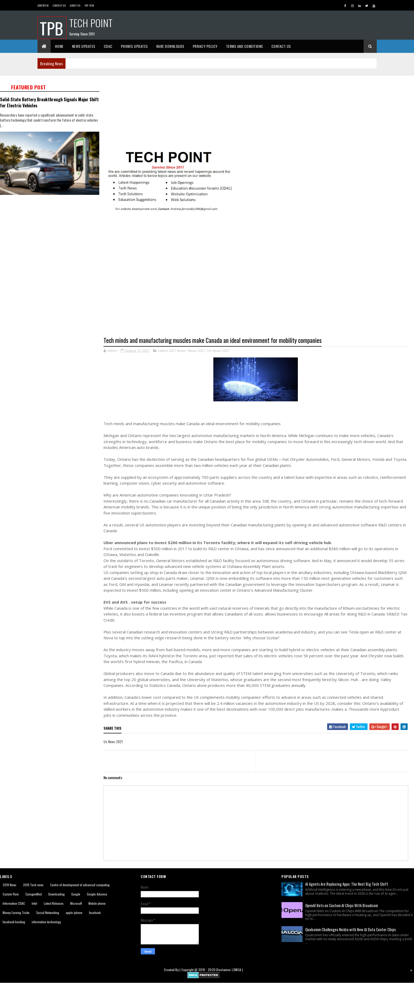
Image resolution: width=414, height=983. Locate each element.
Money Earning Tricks (16, 912)
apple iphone (74, 912)
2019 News (9, 885)
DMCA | (238, 969)
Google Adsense (97, 894)
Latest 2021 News (172, 350)
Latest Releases (54, 903)
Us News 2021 (218, 350)
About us (75, 5)
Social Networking (47, 912)
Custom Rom (11, 894)
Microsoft (76, 903)
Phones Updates (134, 46)
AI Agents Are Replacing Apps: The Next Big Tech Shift (346, 884)
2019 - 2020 (206, 969)
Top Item (89, 5)
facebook (95, 912)
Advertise (43, 5)
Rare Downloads (170, 46)
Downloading (56, 894)
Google (75, 894)
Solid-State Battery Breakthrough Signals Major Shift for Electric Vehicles (49, 102)
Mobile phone (97, 903)
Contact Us (59, 5)
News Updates (83, 46)
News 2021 (196, 350)
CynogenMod (33, 894)
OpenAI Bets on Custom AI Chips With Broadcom (341, 905)
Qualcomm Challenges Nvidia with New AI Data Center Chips (350, 929)
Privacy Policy (205, 46)
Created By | (172, 969)
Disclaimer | (224, 969)
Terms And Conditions (244, 46)
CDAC (108, 46)
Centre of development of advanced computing (80, 885)
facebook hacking (14, 922)
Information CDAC (14, 903)
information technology (46, 922)
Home (59, 46)
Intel (34, 903)
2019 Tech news (33, 885)
